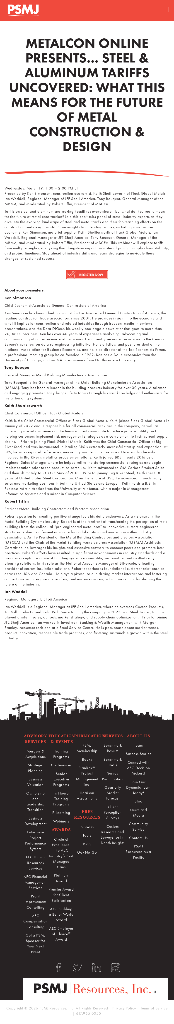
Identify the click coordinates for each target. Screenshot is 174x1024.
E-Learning (61, 812)
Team (138, 745)
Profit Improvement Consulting (35, 901)
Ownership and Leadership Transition (35, 801)
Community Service (138, 826)
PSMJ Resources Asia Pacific (138, 852)
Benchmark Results (113, 748)
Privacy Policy (124, 1008)
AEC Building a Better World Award (61, 914)
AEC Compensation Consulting (35, 921)
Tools (87, 835)
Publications (91, 735)
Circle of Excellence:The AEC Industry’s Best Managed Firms (61, 853)
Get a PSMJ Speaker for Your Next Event (36, 943)
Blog (87, 844)
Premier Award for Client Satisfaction (61, 895)
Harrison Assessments (87, 795)
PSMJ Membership (87, 748)
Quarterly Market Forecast (112, 793)
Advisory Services (35, 738)
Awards (61, 829)
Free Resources (87, 814)
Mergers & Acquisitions (35, 754)
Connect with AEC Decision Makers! (138, 768)
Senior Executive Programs (61, 779)
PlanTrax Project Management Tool (87, 776)
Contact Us (138, 837)
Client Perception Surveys (113, 812)
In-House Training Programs (61, 799)
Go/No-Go (87, 852)
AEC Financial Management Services (35, 882)
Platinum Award (61, 878)
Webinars (61, 821)
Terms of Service (154, 1008)
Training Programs (61, 754)
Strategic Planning (35, 768)
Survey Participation (112, 776)
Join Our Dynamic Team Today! (138, 787)
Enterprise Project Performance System (35, 840)
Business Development (35, 821)
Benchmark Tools (113, 762)
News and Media (138, 812)
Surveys (113, 735)
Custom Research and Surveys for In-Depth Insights (113, 834)
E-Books (87, 827)
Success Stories (138, 753)
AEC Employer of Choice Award (61, 934)
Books (87, 759)
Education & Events (61, 738)
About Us (138, 735)
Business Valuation (35, 782)
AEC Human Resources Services (35, 862)
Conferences (61, 765)
